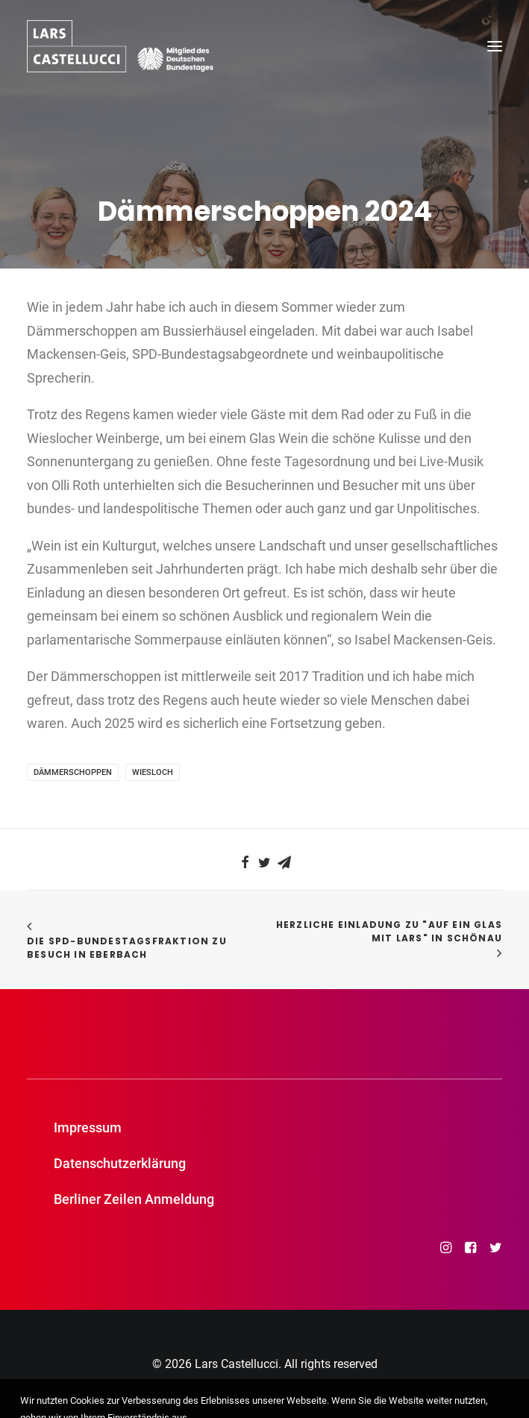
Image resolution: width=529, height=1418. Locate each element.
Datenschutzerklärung (120, 1163)
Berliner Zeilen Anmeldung (134, 1199)
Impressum (88, 1127)
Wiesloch (152, 772)
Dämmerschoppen (73, 772)
